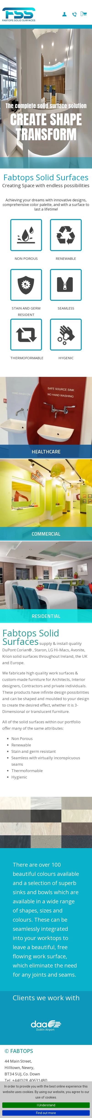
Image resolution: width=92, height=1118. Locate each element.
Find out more (46, 1113)
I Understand (46, 1105)
